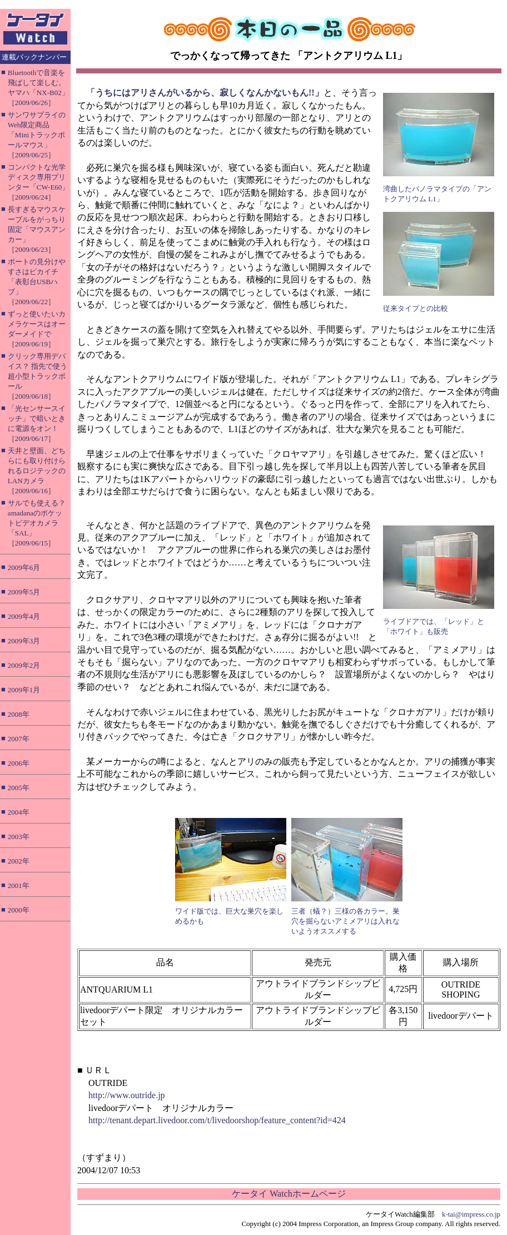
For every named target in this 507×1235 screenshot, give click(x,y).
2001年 (18, 885)
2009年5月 (24, 592)
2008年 (18, 714)
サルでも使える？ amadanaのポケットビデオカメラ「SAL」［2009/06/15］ (37, 523)
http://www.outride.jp (126, 1095)
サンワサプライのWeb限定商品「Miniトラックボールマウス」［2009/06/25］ (37, 135)
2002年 (18, 861)
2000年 (18, 910)
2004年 (18, 812)
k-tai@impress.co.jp (471, 1214)
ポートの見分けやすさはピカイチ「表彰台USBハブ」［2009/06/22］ (37, 281)
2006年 (18, 763)
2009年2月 (24, 665)
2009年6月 (24, 567)
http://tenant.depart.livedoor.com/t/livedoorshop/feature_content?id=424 (217, 1120)
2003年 (18, 836)
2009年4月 (24, 616)
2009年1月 (24, 690)
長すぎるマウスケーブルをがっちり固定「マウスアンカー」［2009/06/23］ (37, 229)
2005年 (18, 787)
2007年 (18, 739)
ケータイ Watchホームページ (288, 1193)
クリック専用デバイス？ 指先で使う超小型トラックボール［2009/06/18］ (37, 376)
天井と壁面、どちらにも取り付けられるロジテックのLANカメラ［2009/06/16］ (37, 471)
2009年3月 (24, 641)
